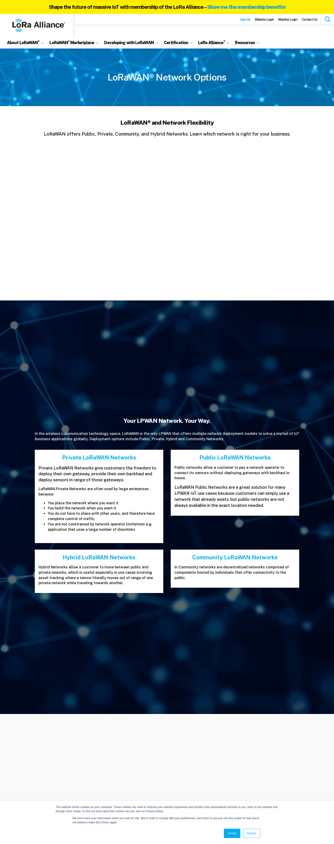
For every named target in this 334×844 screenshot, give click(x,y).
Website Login (264, 19)
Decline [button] (251, 833)
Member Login (287, 19)
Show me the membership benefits (246, 7)
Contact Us (309, 19)
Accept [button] (232, 833)
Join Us (245, 19)
